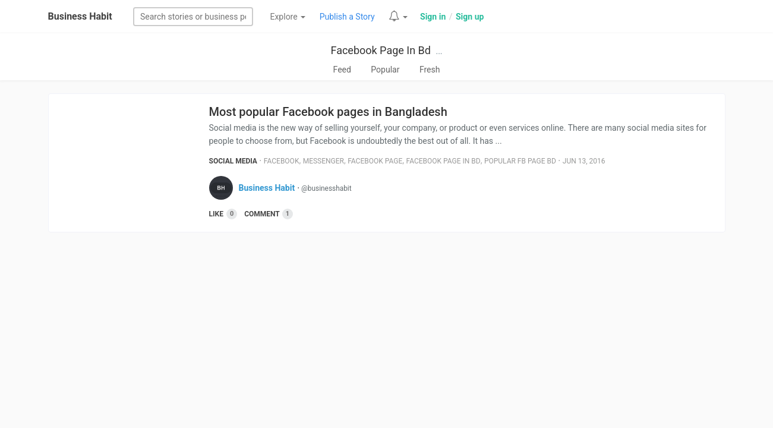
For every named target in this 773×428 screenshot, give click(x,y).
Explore (287, 16)
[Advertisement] (386, 333)
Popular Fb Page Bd (520, 161)
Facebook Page (375, 161)
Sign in (433, 16)
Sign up (470, 16)
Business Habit (80, 16)
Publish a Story (347, 16)
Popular (385, 69)
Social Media (233, 161)
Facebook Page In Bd (380, 50)
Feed (342, 69)
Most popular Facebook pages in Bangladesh (328, 112)
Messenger (323, 161)
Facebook (281, 161)
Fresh (429, 69)
